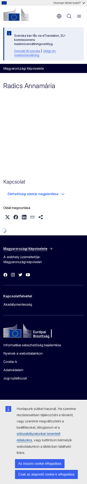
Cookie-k (10, 362)
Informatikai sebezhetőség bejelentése (32, 345)
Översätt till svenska (27, 51)
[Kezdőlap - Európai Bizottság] (16, 14)
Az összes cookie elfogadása (39, 463)
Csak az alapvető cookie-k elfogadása (46, 474)
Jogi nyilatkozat (15, 378)
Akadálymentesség (17, 304)
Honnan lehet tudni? (69, 3)
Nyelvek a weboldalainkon (23, 353)
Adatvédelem (13, 370)
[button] (7, 217)
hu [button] (59, 16)
